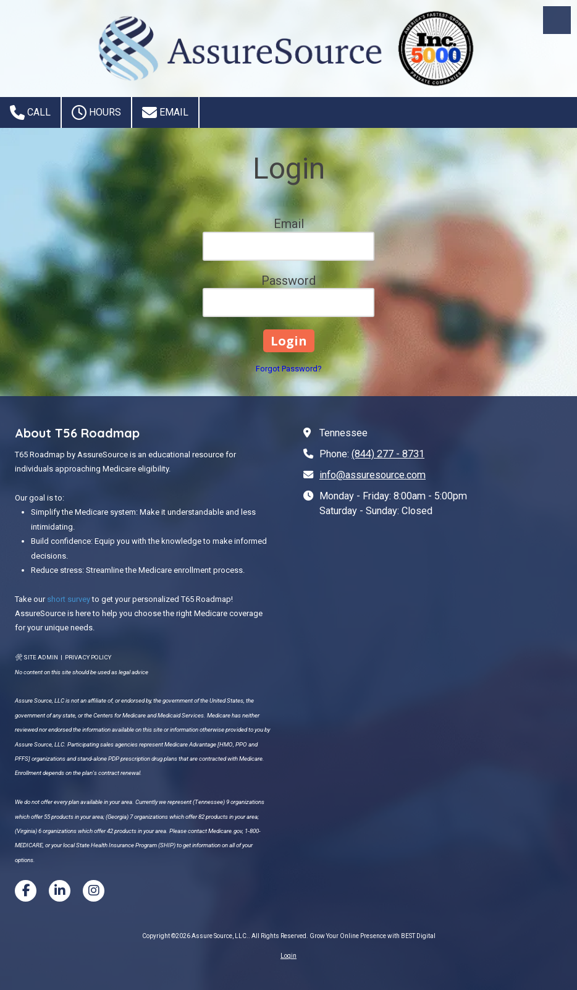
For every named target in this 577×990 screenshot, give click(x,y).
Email (165, 112)
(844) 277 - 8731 (388, 454)
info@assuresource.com (372, 475)
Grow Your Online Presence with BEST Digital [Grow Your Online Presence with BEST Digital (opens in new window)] (373, 936)
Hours (96, 112)
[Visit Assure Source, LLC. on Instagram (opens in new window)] (93, 891)
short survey (68, 599)
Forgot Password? (289, 368)
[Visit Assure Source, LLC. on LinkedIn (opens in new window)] (59, 891)
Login (288, 955)
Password (288, 280)
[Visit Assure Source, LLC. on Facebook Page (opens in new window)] (25, 891)
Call (30, 112)
